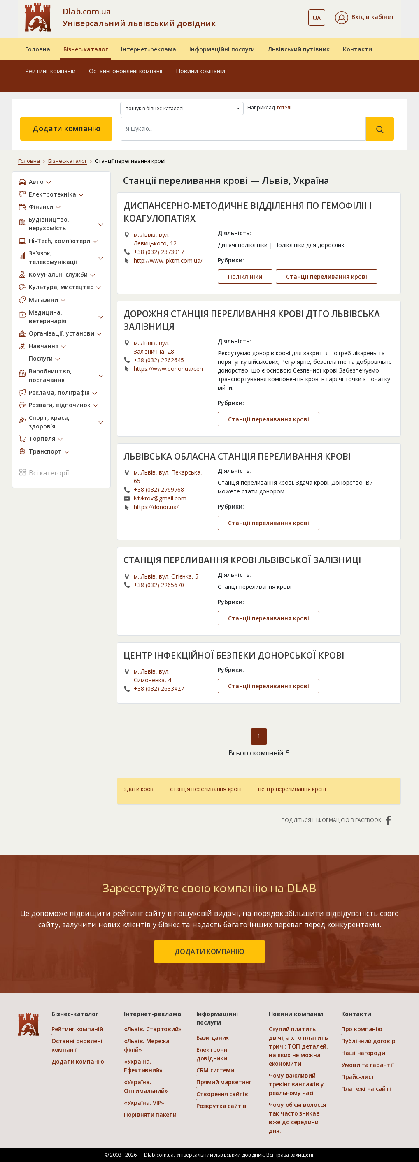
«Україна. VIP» (144, 1102)
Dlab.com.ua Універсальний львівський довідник (139, 17)
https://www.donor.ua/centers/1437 (168, 369)
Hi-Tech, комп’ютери (59, 241)
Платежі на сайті (366, 1089)
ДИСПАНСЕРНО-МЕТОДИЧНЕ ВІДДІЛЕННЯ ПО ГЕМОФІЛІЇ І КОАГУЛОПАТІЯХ (247, 212)
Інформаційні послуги (222, 49)
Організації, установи (61, 333)
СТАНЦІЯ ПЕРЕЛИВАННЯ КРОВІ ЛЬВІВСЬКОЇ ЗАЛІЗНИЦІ (242, 560)
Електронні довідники (212, 1054)
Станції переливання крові (326, 276)
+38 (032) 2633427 (159, 688)
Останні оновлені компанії (126, 71)
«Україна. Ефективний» (143, 1066)
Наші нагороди (363, 1053)
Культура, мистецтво (61, 287)
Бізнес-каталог (85, 49)
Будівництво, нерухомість (49, 223)
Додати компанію (66, 128)
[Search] (243, 129)
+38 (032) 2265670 (159, 585)
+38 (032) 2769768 (159, 489)
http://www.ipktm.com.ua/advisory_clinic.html (168, 260)
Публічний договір (368, 1041)
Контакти (357, 49)
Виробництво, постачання (50, 375)
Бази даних (212, 1038)
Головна (37, 49)
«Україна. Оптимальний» (146, 1086)
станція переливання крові (206, 789)
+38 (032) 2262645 (159, 360)
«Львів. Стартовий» (153, 1029)
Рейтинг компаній (50, 71)
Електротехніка (52, 194)
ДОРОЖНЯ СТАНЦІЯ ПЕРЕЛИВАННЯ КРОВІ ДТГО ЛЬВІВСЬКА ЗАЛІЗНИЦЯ (251, 320)
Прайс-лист (358, 1077)
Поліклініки (245, 276)
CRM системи (215, 1070)
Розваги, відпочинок (60, 405)
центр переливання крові (292, 789)
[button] (364, 17)
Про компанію (361, 1029)
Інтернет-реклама (148, 49)
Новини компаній (200, 71)
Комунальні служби (58, 274)
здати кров (139, 789)
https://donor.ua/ (156, 507)
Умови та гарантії (367, 1065)
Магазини (43, 299)
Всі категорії (44, 472)
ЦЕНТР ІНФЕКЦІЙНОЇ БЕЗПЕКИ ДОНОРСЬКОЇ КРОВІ (233, 655)
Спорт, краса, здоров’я (49, 422)
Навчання (43, 346)
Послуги (41, 358)
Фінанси (41, 207)
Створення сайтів (222, 1094)
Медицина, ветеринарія (47, 316)
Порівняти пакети (150, 1114)
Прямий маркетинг (223, 1082)
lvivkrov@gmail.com (160, 498)
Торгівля (42, 438)
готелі (284, 107)
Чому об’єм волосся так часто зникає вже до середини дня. (297, 1117)
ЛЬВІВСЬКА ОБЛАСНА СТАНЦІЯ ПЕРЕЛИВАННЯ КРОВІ (237, 456)
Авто (36, 181)
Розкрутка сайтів (221, 1106)
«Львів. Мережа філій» (147, 1045)
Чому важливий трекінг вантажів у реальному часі (296, 1084)
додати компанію (209, 951)
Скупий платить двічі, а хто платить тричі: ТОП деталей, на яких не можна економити (298, 1046)
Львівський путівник (299, 49)
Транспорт (45, 451)
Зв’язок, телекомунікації (53, 257)
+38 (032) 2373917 (159, 252)
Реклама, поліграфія (59, 392)
